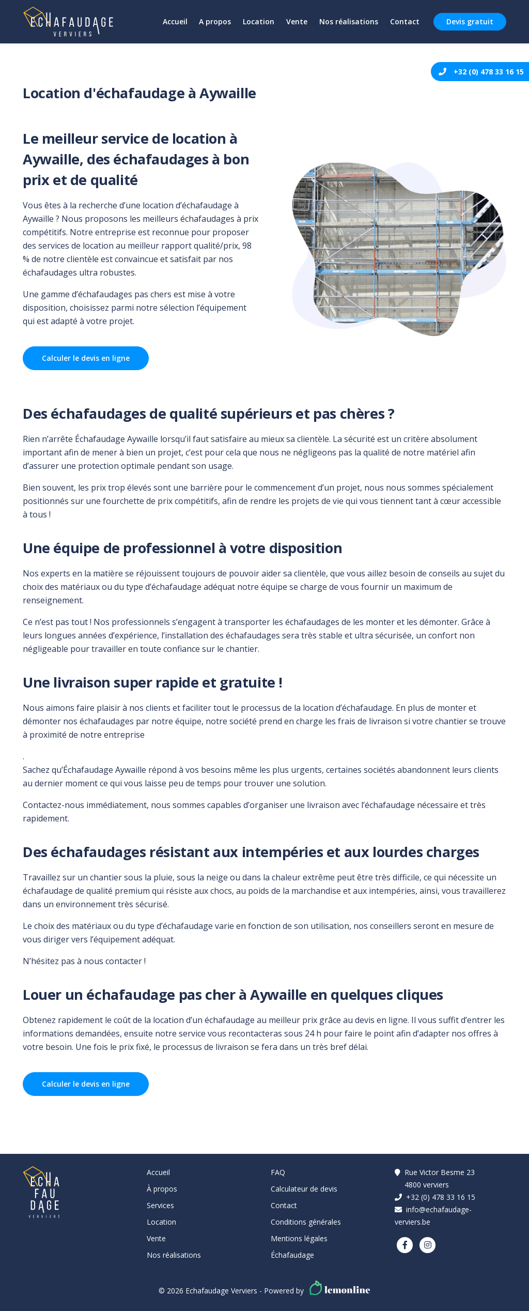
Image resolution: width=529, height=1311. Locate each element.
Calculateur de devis (304, 1189)
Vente (295, 21)
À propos (162, 1189)
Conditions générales (306, 1222)
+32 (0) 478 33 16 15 (489, 72)
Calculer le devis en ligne (86, 358)
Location (256, 21)
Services (160, 1205)
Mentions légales (299, 1238)
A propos (212, 21)
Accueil (171, 21)
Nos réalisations (347, 21)
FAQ (278, 1172)
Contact (404, 21)
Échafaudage (292, 1255)
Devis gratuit (469, 21)
